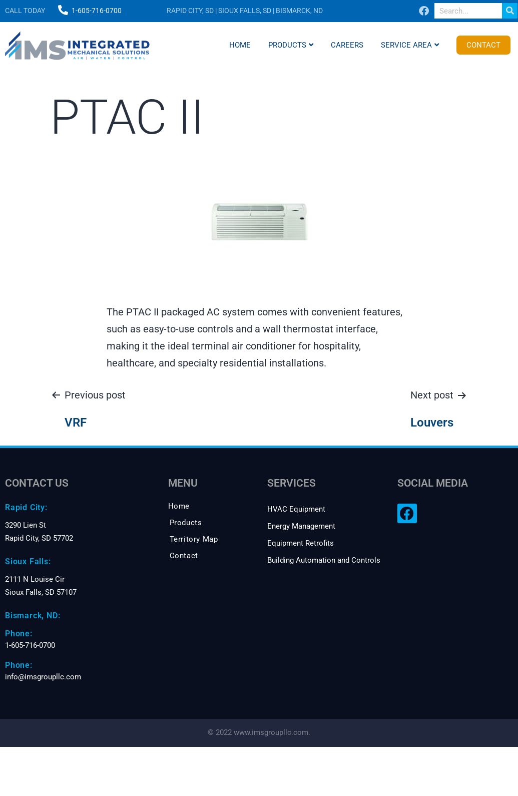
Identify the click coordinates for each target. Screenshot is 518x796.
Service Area (410, 45)
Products (290, 45)
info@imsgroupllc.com (43, 676)
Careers (347, 45)
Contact (483, 45)
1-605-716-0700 (97, 11)
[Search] (509, 11)
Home (240, 45)
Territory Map (194, 539)
